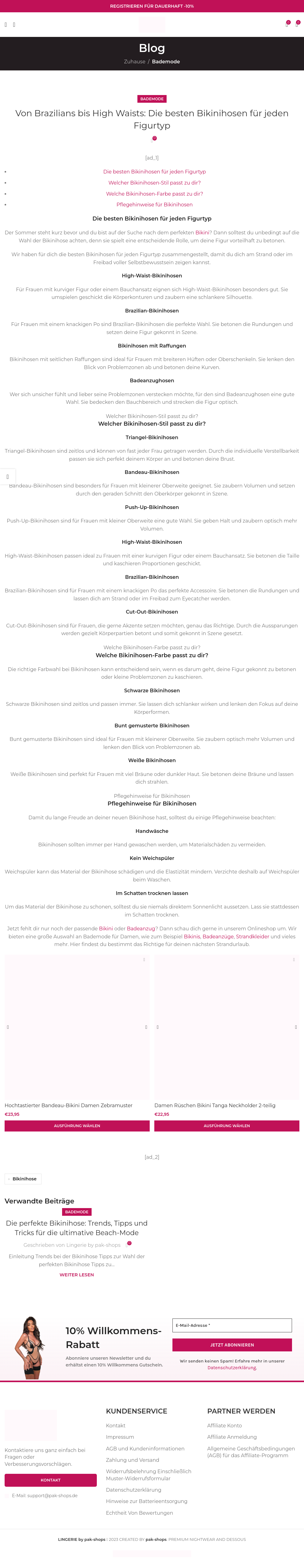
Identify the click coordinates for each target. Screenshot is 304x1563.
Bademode (166, 62)
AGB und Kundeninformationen (145, 1448)
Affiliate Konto (224, 1425)
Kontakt (116, 1425)
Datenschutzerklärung (231, 1367)
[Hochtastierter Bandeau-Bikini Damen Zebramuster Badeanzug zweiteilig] (77, 1027)
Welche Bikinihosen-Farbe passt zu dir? (154, 194)
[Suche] (14, 24)
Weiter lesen (77, 1274)
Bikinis (192, 937)
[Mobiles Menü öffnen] (6, 24)
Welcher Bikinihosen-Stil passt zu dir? (155, 183)
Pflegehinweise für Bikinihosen (154, 205)
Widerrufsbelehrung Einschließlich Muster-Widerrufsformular (148, 1474)
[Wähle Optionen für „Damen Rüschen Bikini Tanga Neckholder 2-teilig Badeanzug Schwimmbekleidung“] (227, 1125)
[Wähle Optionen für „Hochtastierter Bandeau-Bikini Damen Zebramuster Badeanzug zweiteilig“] (77, 1125)
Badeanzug (141, 929)
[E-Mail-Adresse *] (232, 1325)
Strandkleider (252, 937)
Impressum (120, 1437)
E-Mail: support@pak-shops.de (44, 1495)
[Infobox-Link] (152, 6)
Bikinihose (25, 1178)
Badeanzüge (218, 937)
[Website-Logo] (152, 24)
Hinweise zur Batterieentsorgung (147, 1501)
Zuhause (135, 62)
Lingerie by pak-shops (93, 1245)
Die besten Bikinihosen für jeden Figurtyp (154, 172)
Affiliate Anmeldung (232, 1437)
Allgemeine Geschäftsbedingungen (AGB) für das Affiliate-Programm (251, 1451)
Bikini (202, 233)
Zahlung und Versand (133, 1459)
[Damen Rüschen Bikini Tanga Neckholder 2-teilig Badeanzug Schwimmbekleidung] (227, 1027)
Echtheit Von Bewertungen (139, 1512)
